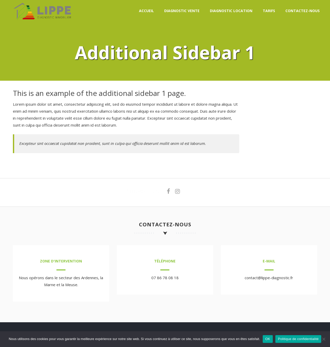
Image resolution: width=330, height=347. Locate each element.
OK (267, 339)
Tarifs (269, 10)
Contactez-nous (302, 10)
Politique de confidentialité (298, 339)
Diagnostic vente (182, 10)
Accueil (146, 10)
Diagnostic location (231, 10)
